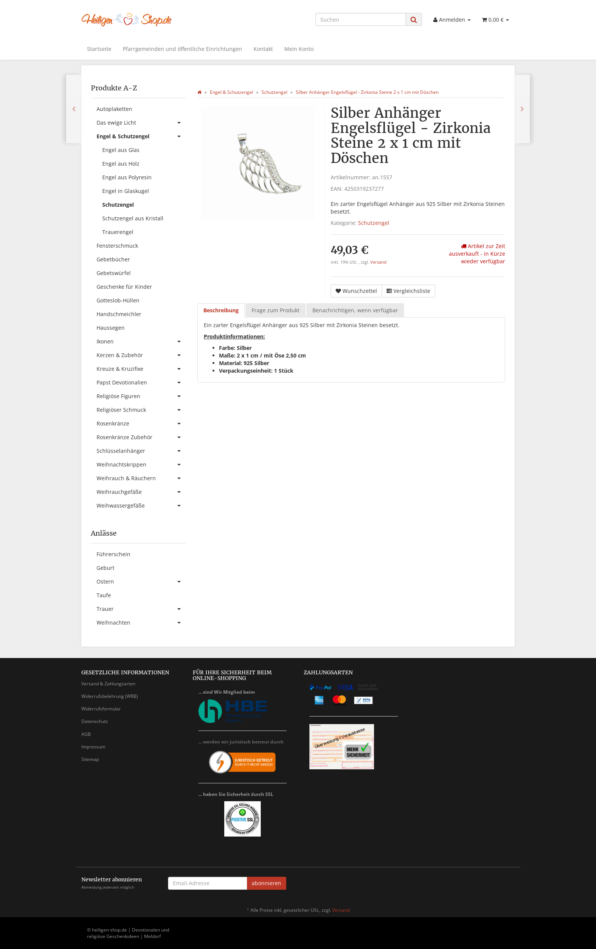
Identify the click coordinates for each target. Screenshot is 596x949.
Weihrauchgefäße (141, 492)
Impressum (93, 746)
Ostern (141, 581)
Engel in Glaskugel (125, 191)
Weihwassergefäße (141, 505)
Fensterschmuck (117, 245)
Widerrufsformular (101, 708)
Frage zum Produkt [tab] (276, 310)
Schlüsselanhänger (141, 451)
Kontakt (263, 48)
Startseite (99, 48)
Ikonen (141, 341)
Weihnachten (141, 623)
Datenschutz (94, 721)
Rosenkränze (141, 423)
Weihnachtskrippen (141, 464)
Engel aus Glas (120, 149)
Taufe (104, 595)
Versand (378, 262)
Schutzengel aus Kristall (132, 218)
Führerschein (113, 554)
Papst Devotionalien (141, 382)
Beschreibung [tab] (221, 310)
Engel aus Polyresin (127, 177)
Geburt (105, 567)
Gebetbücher (113, 259)
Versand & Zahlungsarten (108, 683)
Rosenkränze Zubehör (141, 437)
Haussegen (111, 327)
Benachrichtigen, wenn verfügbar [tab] (355, 310)
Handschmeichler (119, 314)
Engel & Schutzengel (141, 136)
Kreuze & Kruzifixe (141, 369)
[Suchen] (360, 19)
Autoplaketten (114, 108)
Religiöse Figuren (141, 396)
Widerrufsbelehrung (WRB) (109, 696)
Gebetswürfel (114, 273)
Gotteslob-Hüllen (118, 300)
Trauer (141, 609)
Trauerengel (117, 232)
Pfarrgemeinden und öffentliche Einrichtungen (182, 48)
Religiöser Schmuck (141, 410)
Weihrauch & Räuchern (141, 478)
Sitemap (90, 759)
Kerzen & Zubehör (141, 355)
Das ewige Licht (141, 123)
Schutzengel (373, 222)
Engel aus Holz (120, 163)
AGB (86, 734)
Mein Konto (299, 48)
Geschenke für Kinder (124, 286)
